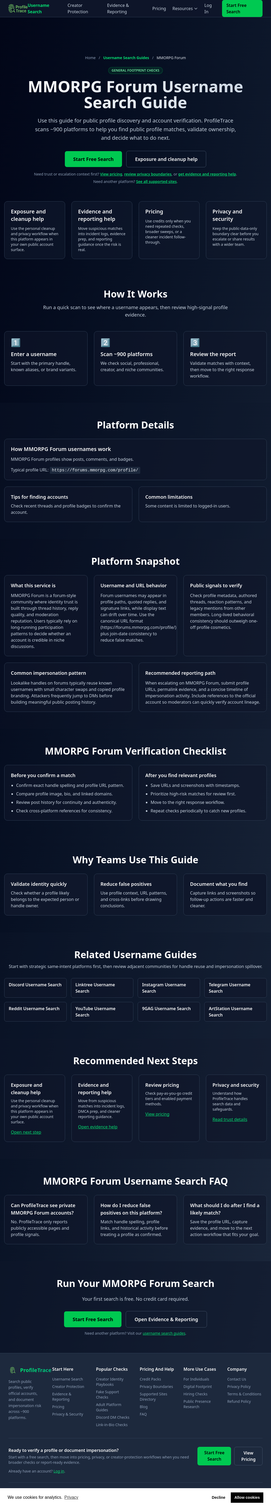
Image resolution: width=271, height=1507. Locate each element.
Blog (144, 1406)
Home (90, 57)
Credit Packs (150, 1379)
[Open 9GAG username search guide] (169, 1012)
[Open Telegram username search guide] (235, 988)
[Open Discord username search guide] (35, 988)
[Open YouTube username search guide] (102, 1012)
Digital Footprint (197, 1386)
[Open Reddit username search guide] (35, 1012)
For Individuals (196, 1379)
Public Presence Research (197, 1404)
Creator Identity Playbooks (110, 1382)
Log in (58, 1471)
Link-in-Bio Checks (112, 1424)
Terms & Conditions (244, 1393)
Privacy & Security (67, 1414)
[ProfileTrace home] (18, 8)
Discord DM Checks (112, 1417)
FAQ (143, 1414)
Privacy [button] (71, 1497)
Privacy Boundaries (156, 1386)
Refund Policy (239, 1401)
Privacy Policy (239, 1386)
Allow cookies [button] (247, 1497)
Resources (185, 8)
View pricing (111, 174)
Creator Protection (77, 8)
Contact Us (236, 1379)
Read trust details (230, 1119)
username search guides (164, 1333)
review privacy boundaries (147, 174)
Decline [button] (218, 1497)
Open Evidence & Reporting (166, 1319)
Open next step (26, 1132)
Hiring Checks (195, 1393)
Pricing (159, 8)
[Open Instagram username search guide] (169, 988)
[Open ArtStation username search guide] (235, 1012)
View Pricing (248, 1456)
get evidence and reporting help (207, 174)
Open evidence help (98, 1127)
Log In (208, 8)
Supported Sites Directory (153, 1396)
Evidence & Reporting (118, 8)
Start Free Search (236, 8)
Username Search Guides (126, 57)
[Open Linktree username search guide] (102, 988)
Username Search (38, 8)
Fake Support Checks (107, 1394)
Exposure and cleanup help (166, 159)
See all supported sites (156, 181)
